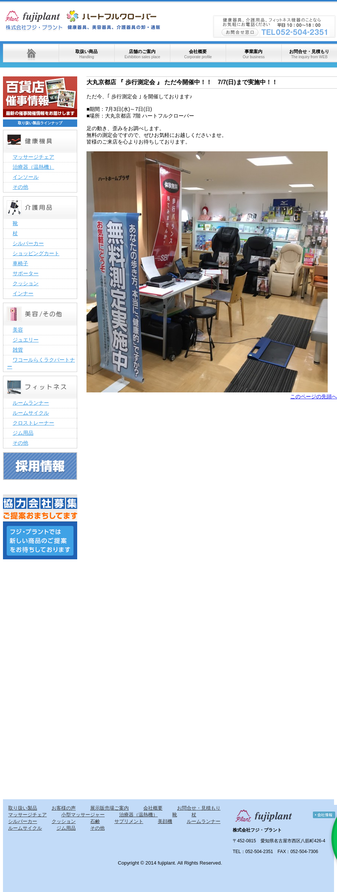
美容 (18, 330)
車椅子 (20, 263)
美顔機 (165, 821)
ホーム (31, 53)
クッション (26, 283)
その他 (20, 187)
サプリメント (128, 821)
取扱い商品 (86, 54)
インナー (23, 293)
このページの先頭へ (313, 396)
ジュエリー (26, 340)
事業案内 (254, 54)
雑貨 (18, 350)
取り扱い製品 (22, 808)
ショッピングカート (36, 253)
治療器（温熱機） (33, 167)
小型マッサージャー (83, 814)
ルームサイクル (31, 413)
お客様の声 (64, 808)
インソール (26, 177)
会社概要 (198, 54)
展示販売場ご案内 (109, 808)
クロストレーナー (33, 423)
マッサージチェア (33, 157)
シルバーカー (28, 243)
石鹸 (95, 821)
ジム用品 (23, 433)
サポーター (26, 273)
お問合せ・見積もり (309, 54)
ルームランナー (31, 403)
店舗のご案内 (142, 54)
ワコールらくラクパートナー (41, 363)
